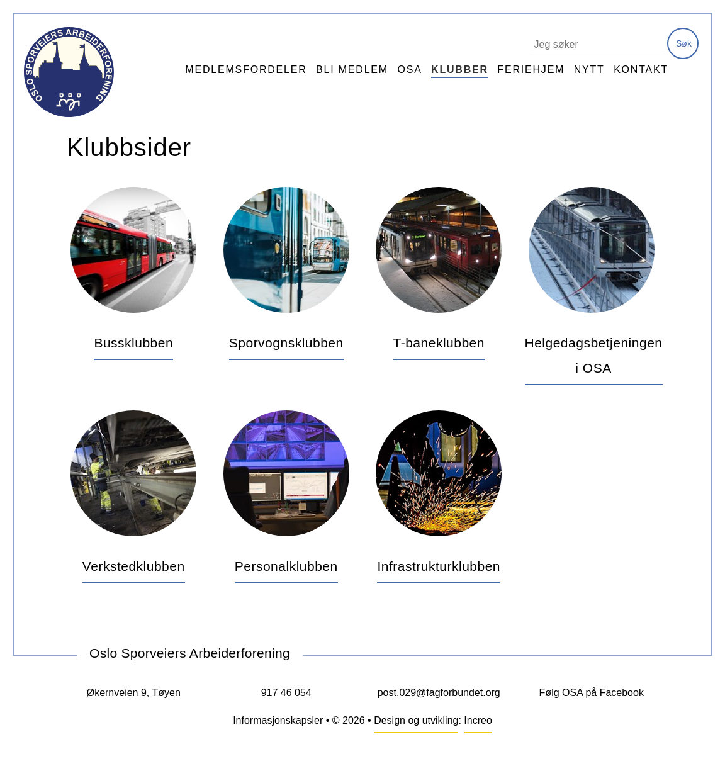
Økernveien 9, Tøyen (134, 692)
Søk (684, 43)
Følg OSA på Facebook (591, 692)
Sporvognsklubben (286, 342)
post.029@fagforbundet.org (439, 692)
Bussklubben (133, 342)
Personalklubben (286, 566)
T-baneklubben (439, 342)
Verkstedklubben (133, 566)
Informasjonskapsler (278, 720)
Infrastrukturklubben (438, 566)
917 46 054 (286, 692)
